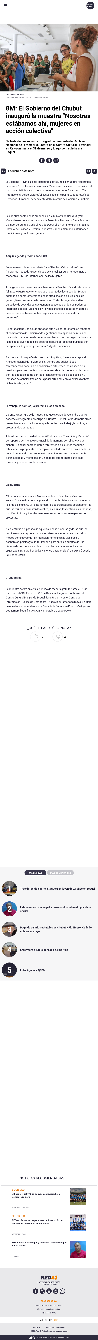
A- (94, 171)
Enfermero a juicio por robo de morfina (44, 949)
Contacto (36, 1327)
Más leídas (35, 872)
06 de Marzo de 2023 (15, 95)
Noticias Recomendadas (41, 1178)
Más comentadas (60, 872)
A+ (88, 171)
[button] (42, 160)
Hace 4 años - (24, 97)
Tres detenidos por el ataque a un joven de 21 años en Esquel (57, 888)
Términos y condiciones (55, 1327)
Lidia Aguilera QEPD (32, 970)
